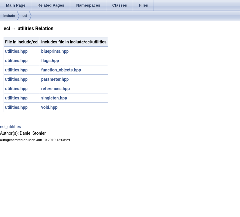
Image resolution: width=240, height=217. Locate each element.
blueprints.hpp (55, 51)
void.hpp (49, 107)
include (9, 15)
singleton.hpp (54, 98)
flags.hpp (50, 60)
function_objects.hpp (61, 70)
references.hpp (55, 88)
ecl (25, 15)
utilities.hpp (16, 51)
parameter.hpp (55, 79)
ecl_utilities (10, 126)
